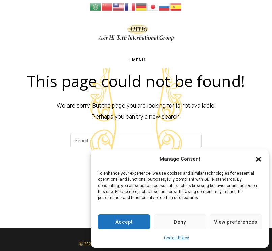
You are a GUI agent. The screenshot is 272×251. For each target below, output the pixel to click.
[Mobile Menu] (136, 60)
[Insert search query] (136, 140)
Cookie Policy (176, 237)
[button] (258, 159)
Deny (180, 222)
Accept (124, 222)
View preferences (235, 222)
